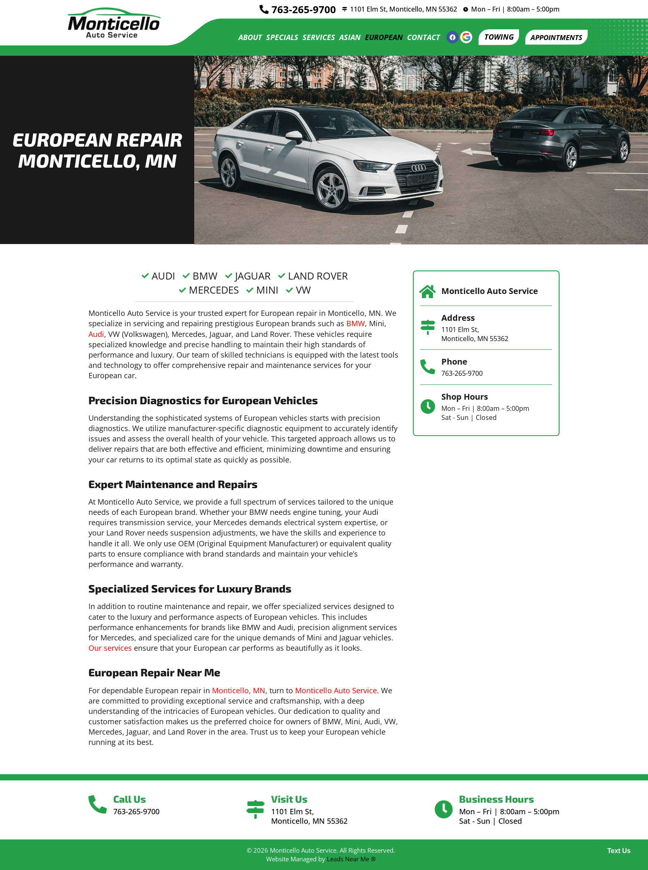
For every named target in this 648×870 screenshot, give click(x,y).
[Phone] (427, 367)
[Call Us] (98, 804)
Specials (277, 37)
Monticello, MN (238, 690)
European (379, 37)
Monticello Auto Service (336, 690)
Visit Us (290, 799)
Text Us (619, 850)
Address (458, 317)
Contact (418, 37)
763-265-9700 (300, 9)
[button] (554, 37)
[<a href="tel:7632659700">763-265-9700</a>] (260, 9)
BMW (355, 323)
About (245, 37)
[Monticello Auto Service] (427, 291)
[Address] (427, 327)
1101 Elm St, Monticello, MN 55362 (401, 9)
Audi (96, 334)
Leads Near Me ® (351, 859)
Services (314, 37)
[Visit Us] (255, 809)
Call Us (131, 799)
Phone (454, 361)
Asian (345, 37)
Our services (110, 648)
